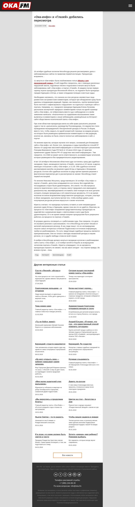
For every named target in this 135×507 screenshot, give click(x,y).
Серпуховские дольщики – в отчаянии (48, 289)
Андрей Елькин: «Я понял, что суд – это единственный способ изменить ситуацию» (84, 324)
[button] (130, 6)
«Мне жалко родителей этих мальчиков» (48, 383)
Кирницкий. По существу (80, 344)
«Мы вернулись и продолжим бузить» (49, 400)
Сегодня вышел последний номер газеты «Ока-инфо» (81, 272)
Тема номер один (43, 306)
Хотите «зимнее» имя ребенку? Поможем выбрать (83, 435)
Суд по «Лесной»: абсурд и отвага (47, 272)
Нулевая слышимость (79, 359)
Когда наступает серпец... (81, 288)
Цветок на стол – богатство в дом (82, 400)
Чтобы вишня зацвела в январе (83, 417)
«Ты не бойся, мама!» (45, 322)
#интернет (45, 255)
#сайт (69, 255)
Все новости (67, 455)
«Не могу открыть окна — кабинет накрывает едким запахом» (47, 361)
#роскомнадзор (58, 255)
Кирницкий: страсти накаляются (50, 344)
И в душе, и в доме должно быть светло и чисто (50, 435)
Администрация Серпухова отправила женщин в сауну (81, 307)
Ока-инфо (51, 26)
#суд (36, 255)
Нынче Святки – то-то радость (49, 417)
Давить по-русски (77, 382)
